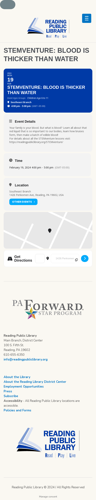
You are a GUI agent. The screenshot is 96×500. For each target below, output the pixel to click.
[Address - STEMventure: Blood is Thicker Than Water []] (40, 258)
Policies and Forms (17, 410)
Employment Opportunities (24, 386)
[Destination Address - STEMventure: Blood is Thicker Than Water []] (65, 258)
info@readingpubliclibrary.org (26, 359)
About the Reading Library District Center (35, 382)
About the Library (17, 377)
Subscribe (11, 396)
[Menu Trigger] (86, 18)
